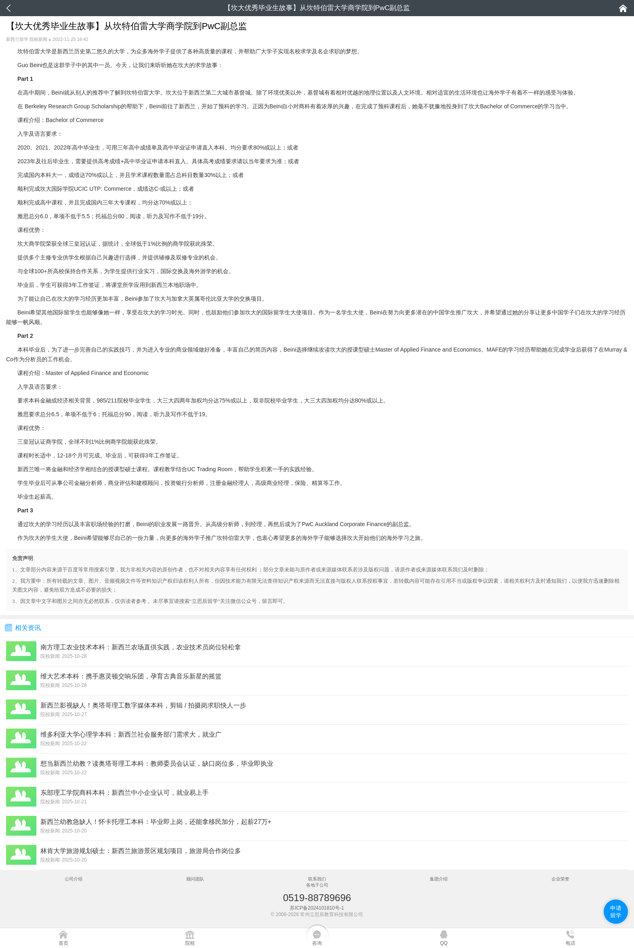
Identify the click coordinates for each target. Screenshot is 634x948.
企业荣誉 (560, 878)
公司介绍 (73, 878)
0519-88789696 (317, 897)
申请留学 (615, 912)
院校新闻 (38, 39)
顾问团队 (195, 878)
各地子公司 (317, 885)
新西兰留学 (17, 39)
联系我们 (317, 878)
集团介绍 (439, 878)
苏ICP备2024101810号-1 (317, 908)
